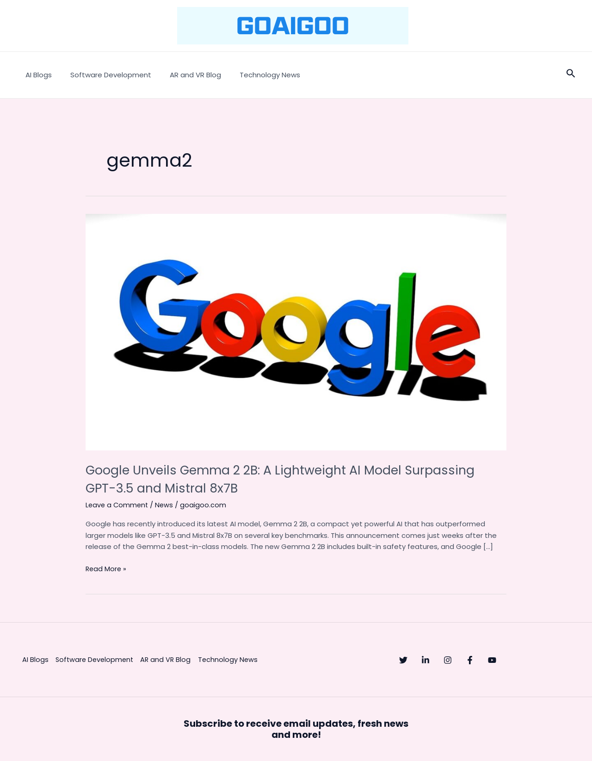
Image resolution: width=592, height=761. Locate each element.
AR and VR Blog (184, 75)
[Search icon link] (571, 75)
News (166, 505)
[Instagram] (466, 660)
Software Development (103, 75)
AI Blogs (36, 75)
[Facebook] (497, 660)
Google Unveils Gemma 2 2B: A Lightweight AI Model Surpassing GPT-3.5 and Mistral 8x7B (262, 479)
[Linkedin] (435, 660)
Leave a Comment (118, 505)
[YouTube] (529, 660)
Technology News (253, 75)
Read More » (107, 568)
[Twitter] (403, 660)
